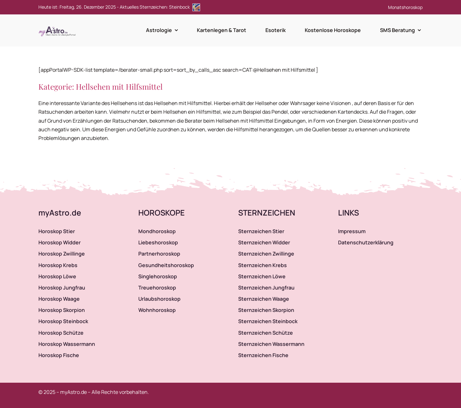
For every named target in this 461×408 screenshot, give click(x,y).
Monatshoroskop (405, 7)
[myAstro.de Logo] (58, 26)
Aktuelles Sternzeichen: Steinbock (160, 7)
